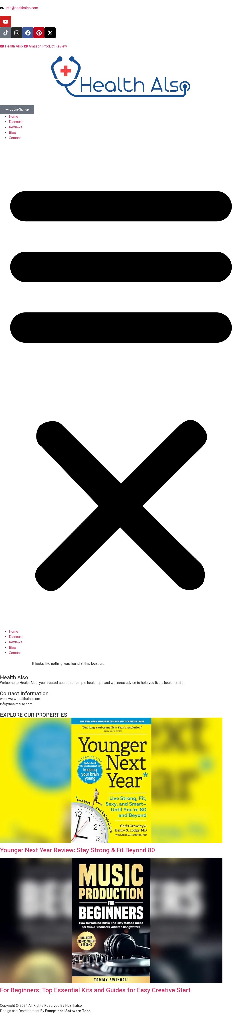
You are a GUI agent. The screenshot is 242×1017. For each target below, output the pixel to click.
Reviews (15, 127)
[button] (121, 385)
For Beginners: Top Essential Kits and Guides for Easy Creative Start (95, 990)
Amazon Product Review (45, 46)
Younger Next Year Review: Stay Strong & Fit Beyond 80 (77, 850)
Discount (16, 122)
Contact (15, 138)
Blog (12, 132)
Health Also (12, 46)
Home (13, 116)
